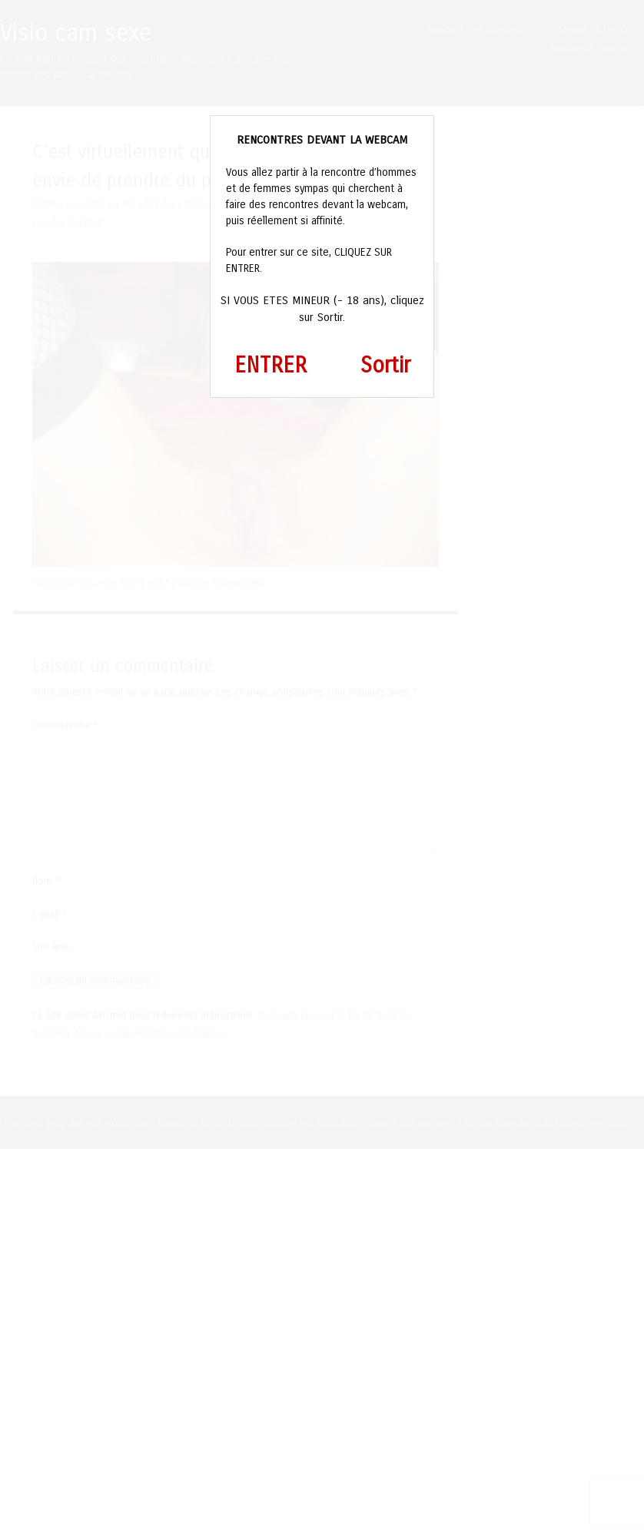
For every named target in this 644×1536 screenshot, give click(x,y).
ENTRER (270, 366)
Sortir (385, 366)
